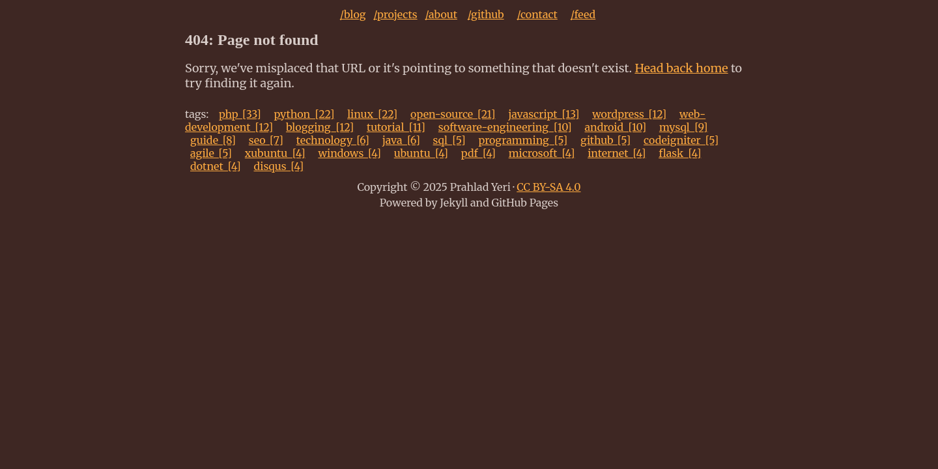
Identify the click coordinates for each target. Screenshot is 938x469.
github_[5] (605, 140)
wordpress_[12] (629, 114)
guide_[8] (213, 140)
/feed (583, 14)
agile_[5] (211, 153)
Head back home (681, 68)
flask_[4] (680, 153)
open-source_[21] (453, 114)
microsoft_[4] (542, 153)
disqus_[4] (279, 166)
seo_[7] (266, 140)
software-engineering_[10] (505, 127)
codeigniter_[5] (681, 140)
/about (441, 14)
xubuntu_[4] (275, 153)
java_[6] (401, 140)
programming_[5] (522, 140)
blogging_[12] (320, 127)
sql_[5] (449, 140)
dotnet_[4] (215, 166)
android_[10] (615, 127)
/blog (353, 14)
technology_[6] (332, 140)
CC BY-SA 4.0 (548, 186)
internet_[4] (617, 153)
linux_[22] (372, 114)
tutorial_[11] (396, 127)
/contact (537, 14)
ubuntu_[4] (421, 153)
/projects (395, 14)
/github (486, 14)
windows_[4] (349, 153)
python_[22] (304, 114)
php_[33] (240, 114)
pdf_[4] (478, 153)
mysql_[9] (683, 127)
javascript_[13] (543, 114)
